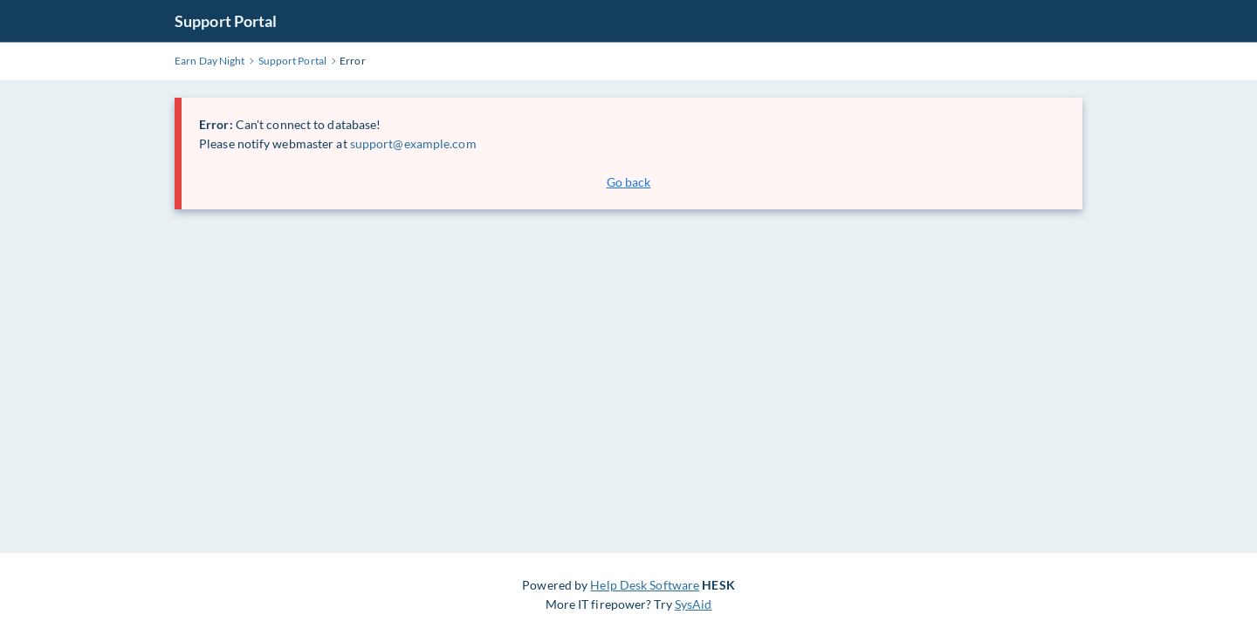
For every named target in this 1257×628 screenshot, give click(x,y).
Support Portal (226, 21)
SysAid (693, 604)
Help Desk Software (644, 584)
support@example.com (413, 143)
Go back (629, 181)
